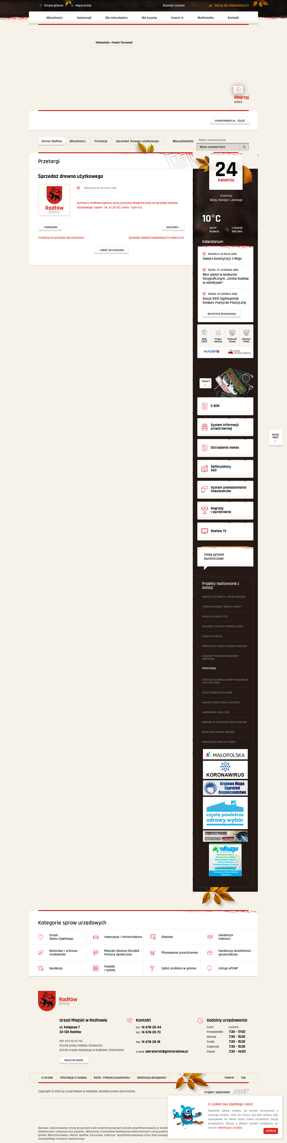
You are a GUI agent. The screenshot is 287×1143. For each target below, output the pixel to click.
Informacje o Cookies (73, 1078)
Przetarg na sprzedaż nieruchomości (61, 238)
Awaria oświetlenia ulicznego (221, 702)
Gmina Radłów (51, 141)
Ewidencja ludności (226, 937)
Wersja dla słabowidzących (231, 6)
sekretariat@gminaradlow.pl (162, 1051)
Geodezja (56, 968)
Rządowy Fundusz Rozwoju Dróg (222, 626)
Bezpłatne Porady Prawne (218, 732)
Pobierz (206, 381)
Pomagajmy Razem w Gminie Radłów (224, 646)
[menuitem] (52, 17)
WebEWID (204, 340)
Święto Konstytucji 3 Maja (222, 258)
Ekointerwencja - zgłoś (230, 120)
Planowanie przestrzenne (179, 953)
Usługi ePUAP (228, 968)
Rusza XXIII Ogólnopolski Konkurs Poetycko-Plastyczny (224, 300)
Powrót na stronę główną (64, 45)
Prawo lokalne (218, 340)
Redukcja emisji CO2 (215, 616)
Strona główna (53, 6)
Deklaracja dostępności (151, 1078)
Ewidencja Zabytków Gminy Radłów (224, 722)
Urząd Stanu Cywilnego (61, 937)
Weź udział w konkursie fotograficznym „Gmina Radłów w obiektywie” (226, 278)
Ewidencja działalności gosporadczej (235, 953)
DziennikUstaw (232, 340)
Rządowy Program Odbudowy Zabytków (220, 657)
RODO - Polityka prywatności (112, 1078)
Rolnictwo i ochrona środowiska (63, 953)
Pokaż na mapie (73, 1060)
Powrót (229, 1078)
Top (243, 1078)
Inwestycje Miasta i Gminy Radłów (223, 597)
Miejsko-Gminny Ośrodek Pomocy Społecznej (121, 953)
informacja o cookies (229, 1128)
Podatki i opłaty (109, 968)
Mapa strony (83, 6)
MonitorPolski (246, 340)
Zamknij (271, 1131)
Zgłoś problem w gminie (217, 692)
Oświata (167, 937)
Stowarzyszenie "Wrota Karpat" (222, 606)
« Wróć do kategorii (111, 250)
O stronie (47, 1078)
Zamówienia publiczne (216, 712)
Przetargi (100, 141)
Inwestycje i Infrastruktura (123, 937)
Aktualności (78, 141)
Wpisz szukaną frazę (212, 140)
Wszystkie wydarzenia (222, 314)
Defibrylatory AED (276, 437)
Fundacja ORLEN (212, 636)
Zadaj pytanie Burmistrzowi (214, 556)
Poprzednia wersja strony (219, 742)
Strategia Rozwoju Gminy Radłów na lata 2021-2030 (225, 681)
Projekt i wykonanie (226, 1092)
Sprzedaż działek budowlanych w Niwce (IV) (156, 238)
